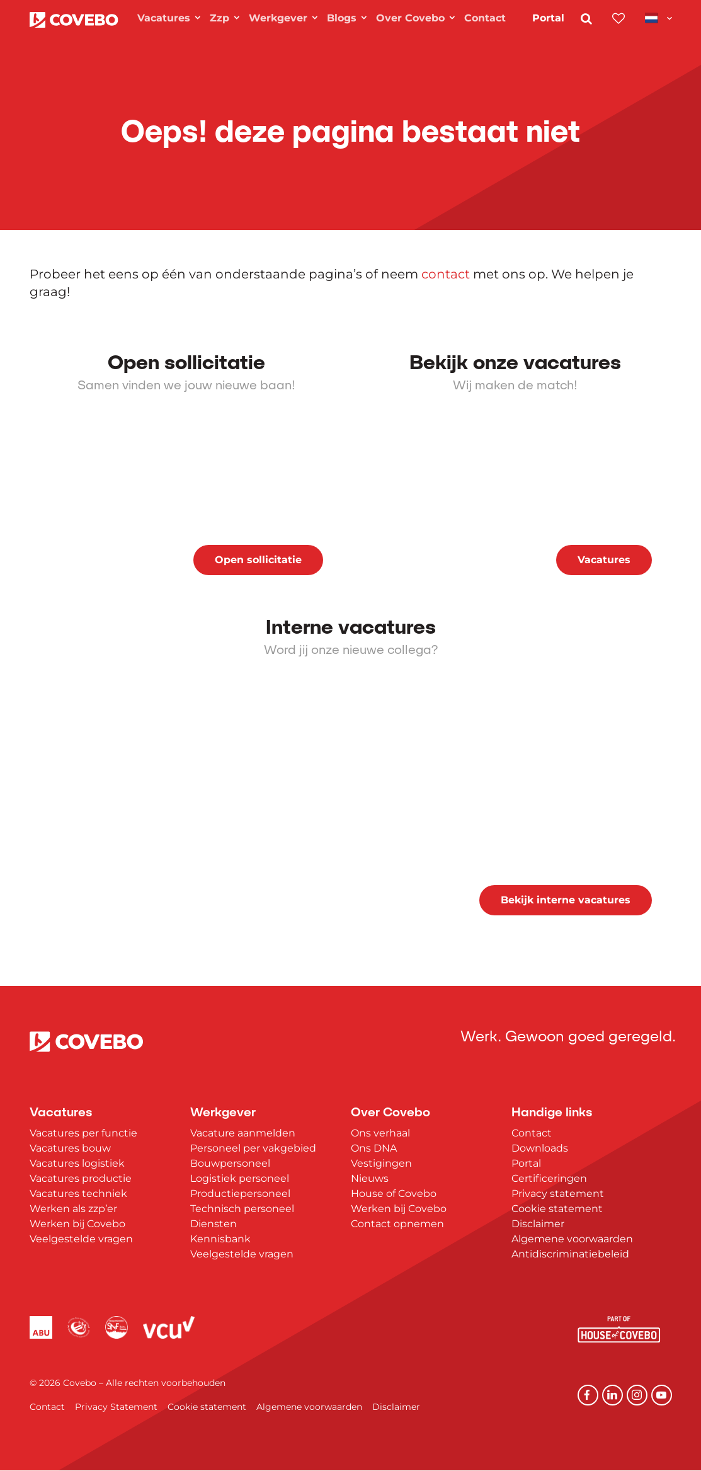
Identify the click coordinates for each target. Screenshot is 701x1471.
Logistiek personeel (239, 1178)
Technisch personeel (242, 1209)
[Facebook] (590, 1395)
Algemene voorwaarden (572, 1239)
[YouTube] (662, 1395)
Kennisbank (220, 1239)
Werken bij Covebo (77, 1224)
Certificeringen (549, 1178)
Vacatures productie (81, 1178)
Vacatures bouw (70, 1148)
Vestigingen (381, 1163)
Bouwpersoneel (230, 1163)
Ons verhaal (380, 1133)
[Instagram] (638, 1395)
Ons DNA (374, 1148)
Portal (548, 18)
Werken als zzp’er (73, 1209)
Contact (531, 1133)
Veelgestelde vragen (81, 1239)
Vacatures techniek (78, 1193)
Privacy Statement (116, 1407)
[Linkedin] (614, 1395)
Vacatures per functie (83, 1133)
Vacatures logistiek (77, 1163)
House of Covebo (393, 1193)
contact (445, 274)
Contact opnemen (397, 1224)
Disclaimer (537, 1224)
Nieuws (370, 1178)
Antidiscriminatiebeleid (570, 1254)
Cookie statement (557, 1209)
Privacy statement (557, 1193)
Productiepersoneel (240, 1193)
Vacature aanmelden (242, 1133)
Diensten (213, 1224)
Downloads (539, 1148)
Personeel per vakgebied (253, 1148)
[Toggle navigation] (658, 18)
